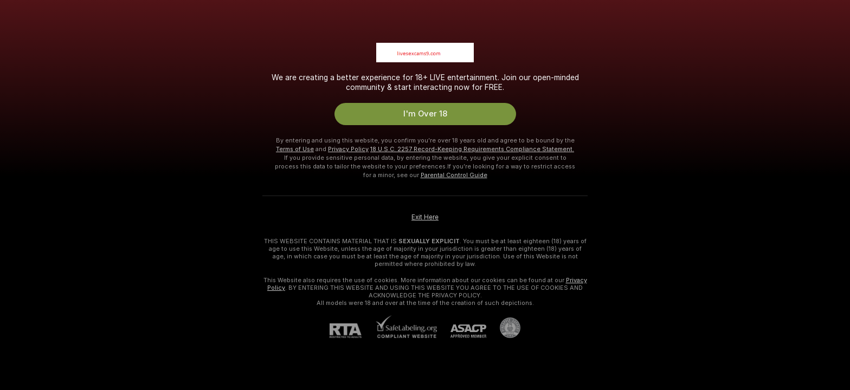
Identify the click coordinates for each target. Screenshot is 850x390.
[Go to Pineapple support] (503, 327)
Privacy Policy (348, 149)
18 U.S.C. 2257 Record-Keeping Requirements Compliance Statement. (472, 149)
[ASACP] (461, 331)
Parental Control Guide (454, 175)
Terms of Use (295, 149)
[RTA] (352, 330)
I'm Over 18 (425, 114)
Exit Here (425, 217)
